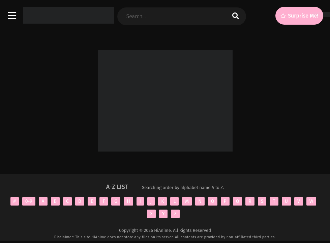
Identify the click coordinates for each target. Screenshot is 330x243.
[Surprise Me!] (299, 16)
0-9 (28, 201)
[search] (235, 16)
